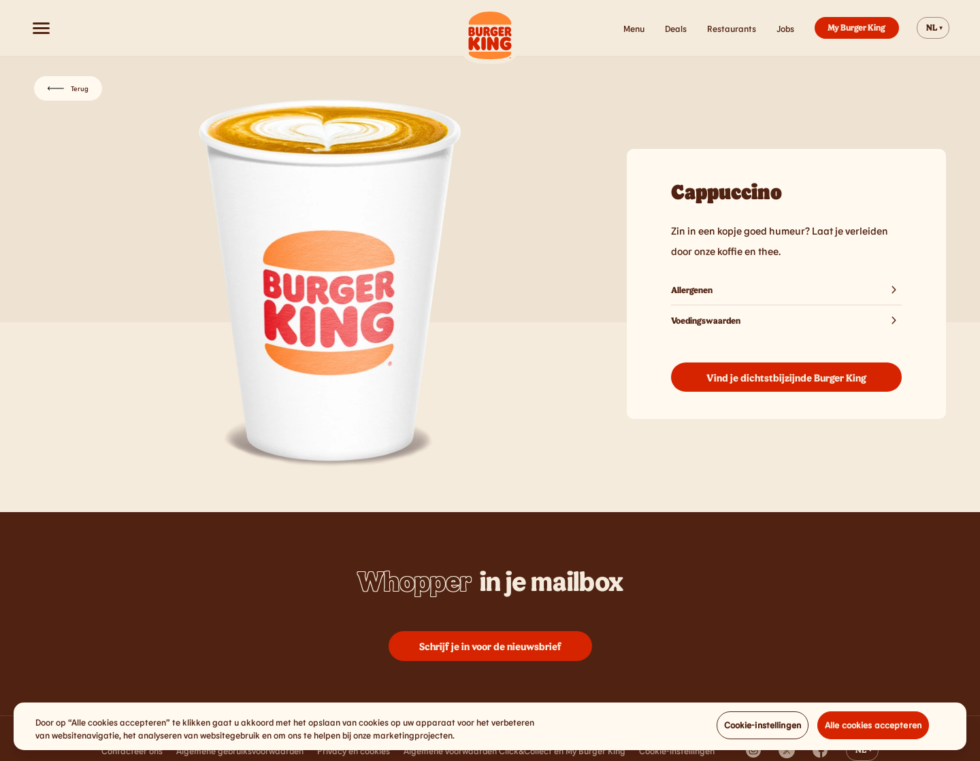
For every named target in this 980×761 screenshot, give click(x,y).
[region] (490, 730)
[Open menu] (41, 27)
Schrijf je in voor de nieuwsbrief (490, 646)
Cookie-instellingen (762, 728)
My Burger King (856, 27)
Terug (68, 88)
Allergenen (786, 290)
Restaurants (731, 28)
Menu (633, 28)
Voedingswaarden (786, 320)
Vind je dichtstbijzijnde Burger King (786, 377)
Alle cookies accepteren (873, 728)
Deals (676, 28)
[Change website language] (933, 28)
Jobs (785, 28)
